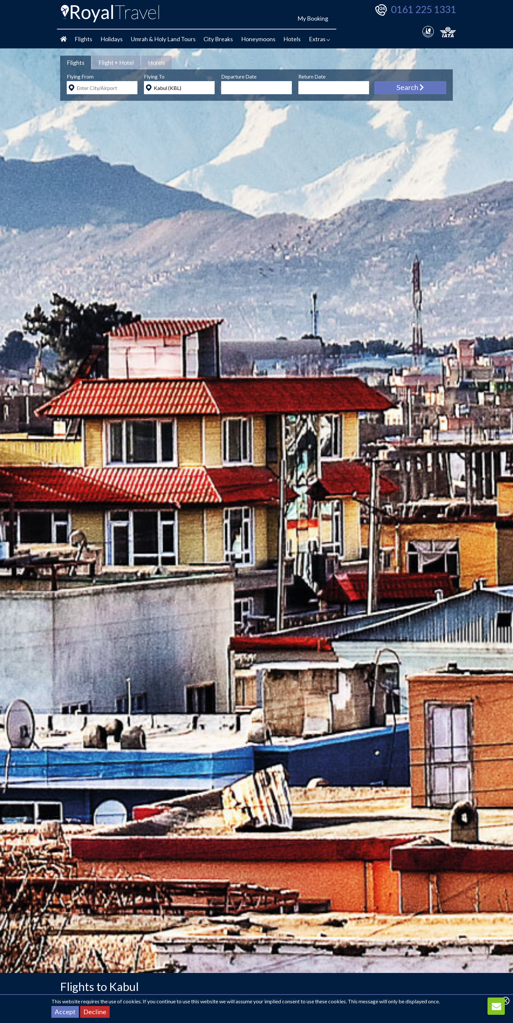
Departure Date (238, 76)
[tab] (75, 62)
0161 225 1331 (423, 9)
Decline (94, 1011)
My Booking (312, 18)
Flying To (154, 76)
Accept (65, 1011)
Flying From (80, 76)
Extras (319, 39)
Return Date (312, 76)
